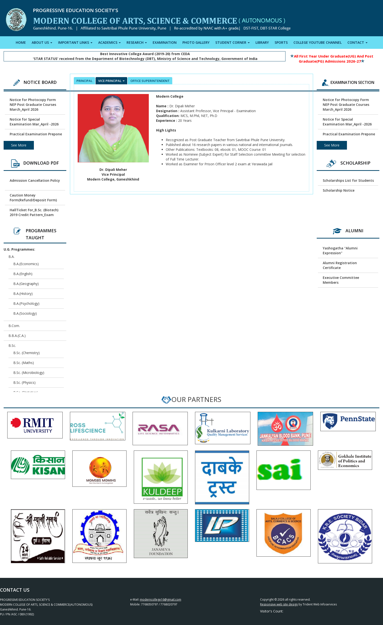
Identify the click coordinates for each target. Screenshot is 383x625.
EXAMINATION (165, 42)
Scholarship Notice (338, 190)
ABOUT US (42, 42)
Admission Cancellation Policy (35, 180)
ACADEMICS (109, 42)
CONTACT (357, 42)
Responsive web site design (279, 604)
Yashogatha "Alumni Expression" (340, 250)
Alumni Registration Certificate (340, 265)
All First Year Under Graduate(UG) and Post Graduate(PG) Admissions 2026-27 (331, 59)
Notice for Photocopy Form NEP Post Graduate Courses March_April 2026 (33, 104)
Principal (84, 81)
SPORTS (281, 42)
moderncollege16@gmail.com (160, 599)
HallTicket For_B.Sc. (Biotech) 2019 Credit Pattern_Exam (34, 212)
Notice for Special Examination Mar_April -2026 (34, 121)
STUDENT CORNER (232, 42)
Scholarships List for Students (348, 180)
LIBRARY (262, 42)
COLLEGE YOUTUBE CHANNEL (317, 42)
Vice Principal (111, 81)
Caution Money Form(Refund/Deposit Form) (33, 197)
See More (18, 145)
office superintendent (150, 81)
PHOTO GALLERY (196, 42)
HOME (21, 42)
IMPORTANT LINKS (75, 42)
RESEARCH (137, 42)
